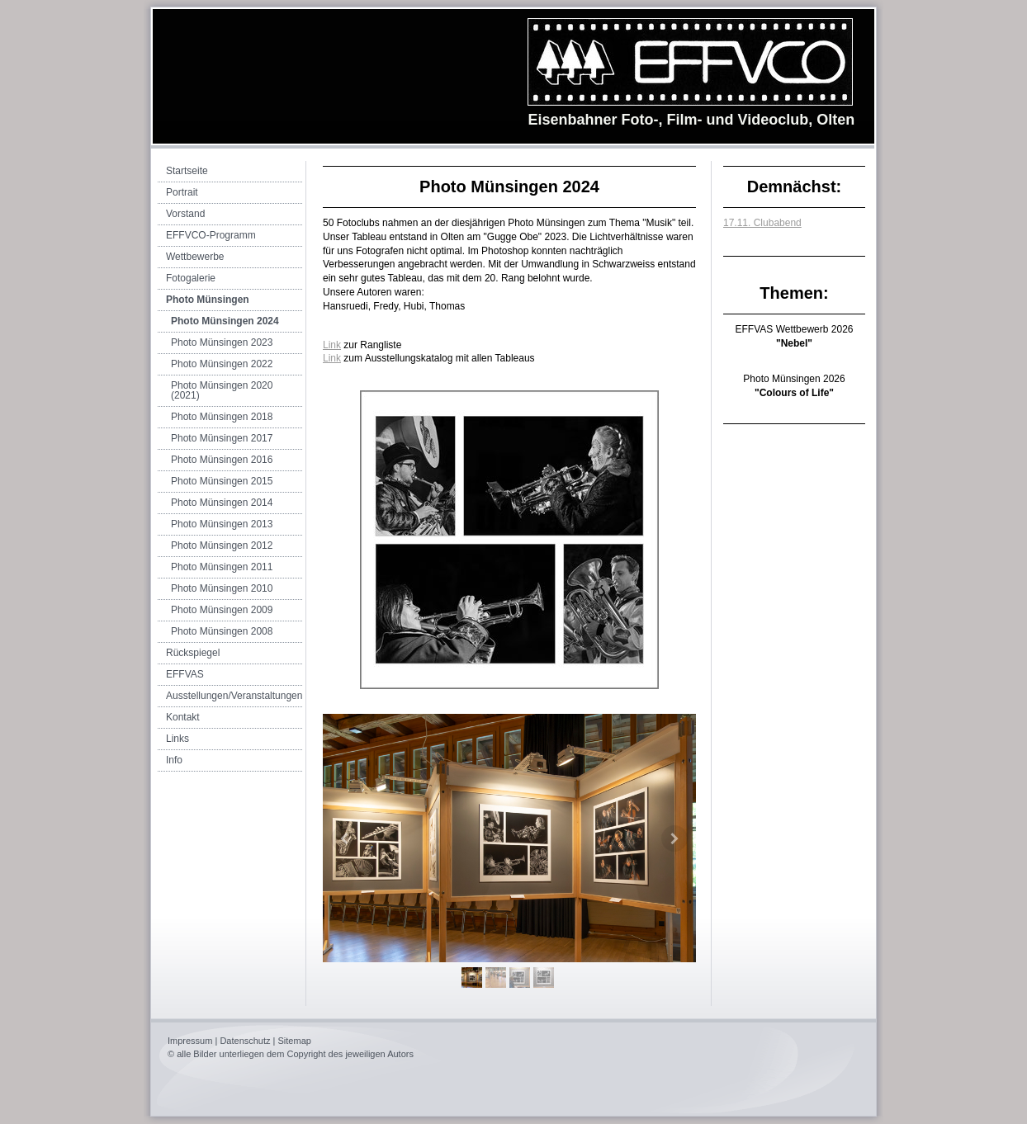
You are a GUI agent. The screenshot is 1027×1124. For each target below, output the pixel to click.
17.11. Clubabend (762, 223)
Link (332, 345)
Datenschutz (245, 1041)
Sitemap (294, 1041)
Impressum (190, 1041)
